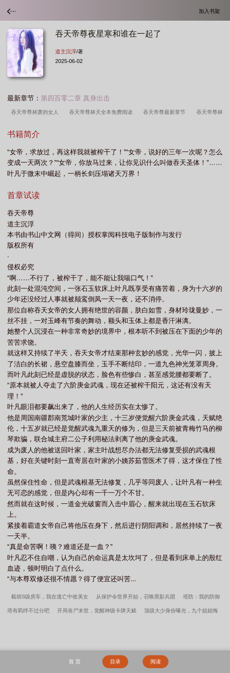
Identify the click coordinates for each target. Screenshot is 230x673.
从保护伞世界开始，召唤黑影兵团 (135, 596)
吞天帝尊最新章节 (165, 112)
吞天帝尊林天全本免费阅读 (102, 112)
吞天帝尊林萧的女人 (36, 112)
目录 (115, 661)
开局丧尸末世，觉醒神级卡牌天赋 (96, 610)
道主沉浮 (65, 51)
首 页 (75, 661)
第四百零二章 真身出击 (75, 98)
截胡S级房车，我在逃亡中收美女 (49, 596)
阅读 (155, 661)
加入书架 (211, 10)
